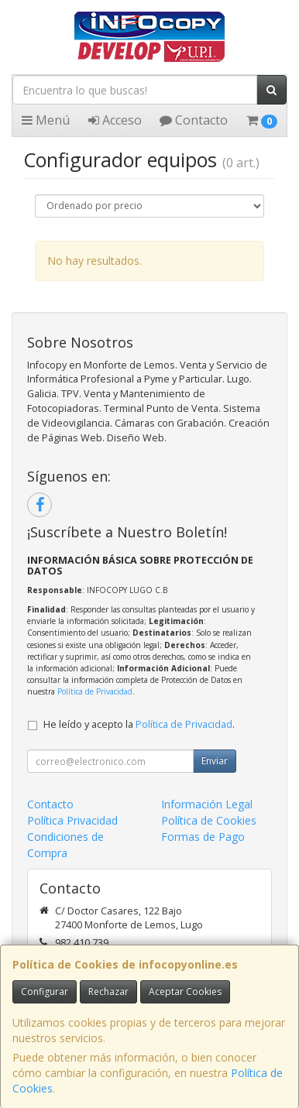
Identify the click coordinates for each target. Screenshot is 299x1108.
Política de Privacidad (94, 691)
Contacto (194, 120)
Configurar (44, 991)
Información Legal (207, 804)
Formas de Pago (203, 836)
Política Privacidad (72, 820)
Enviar (214, 760)
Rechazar (108, 991)
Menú (46, 120)
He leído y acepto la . (139, 724)
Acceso (115, 120)
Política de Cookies (208, 820)
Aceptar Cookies (185, 991)
